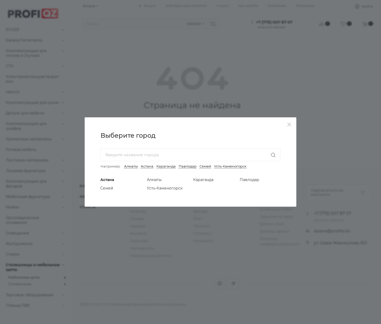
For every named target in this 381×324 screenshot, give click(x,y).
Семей (205, 166)
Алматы (131, 166)
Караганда (166, 166)
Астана (147, 166)
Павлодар (188, 166)
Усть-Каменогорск (230, 166)
